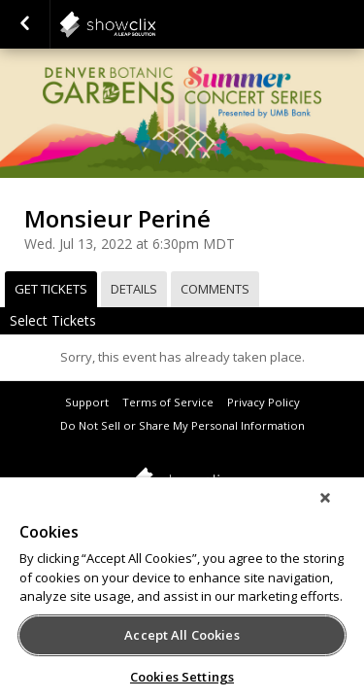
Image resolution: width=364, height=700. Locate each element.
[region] (182, 595)
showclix (155, 24)
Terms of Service (168, 402)
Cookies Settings (182, 676)
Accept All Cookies (181, 635)
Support (87, 402)
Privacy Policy (263, 402)
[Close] (339, 510)
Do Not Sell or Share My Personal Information (182, 425)
